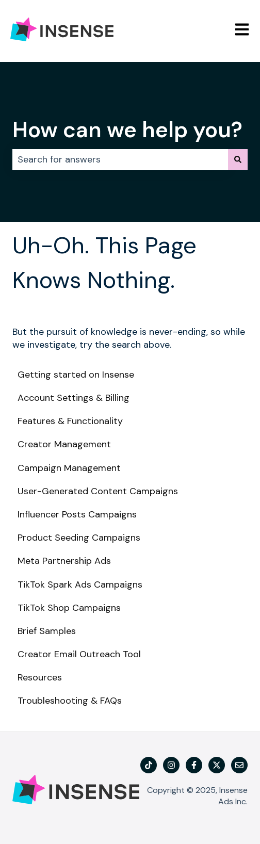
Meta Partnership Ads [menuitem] (64, 561)
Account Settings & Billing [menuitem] (73, 398)
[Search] (238, 159)
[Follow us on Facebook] (194, 765)
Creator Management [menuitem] (64, 444)
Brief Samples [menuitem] (47, 631)
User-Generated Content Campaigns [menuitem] (98, 491)
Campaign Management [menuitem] (69, 468)
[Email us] (239, 765)
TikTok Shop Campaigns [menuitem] (69, 608)
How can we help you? (127, 130)
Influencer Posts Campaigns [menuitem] (77, 514)
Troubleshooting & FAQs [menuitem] (70, 700)
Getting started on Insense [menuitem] (76, 374)
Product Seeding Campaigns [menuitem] (79, 537)
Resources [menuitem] (40, 677)
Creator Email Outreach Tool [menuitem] (79, 654)
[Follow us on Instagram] (171, 765)
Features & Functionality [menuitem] (70, 421)
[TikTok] (148, 765)
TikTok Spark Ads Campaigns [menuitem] (80, 584)
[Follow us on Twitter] (216, 765)
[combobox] (120, 159)
